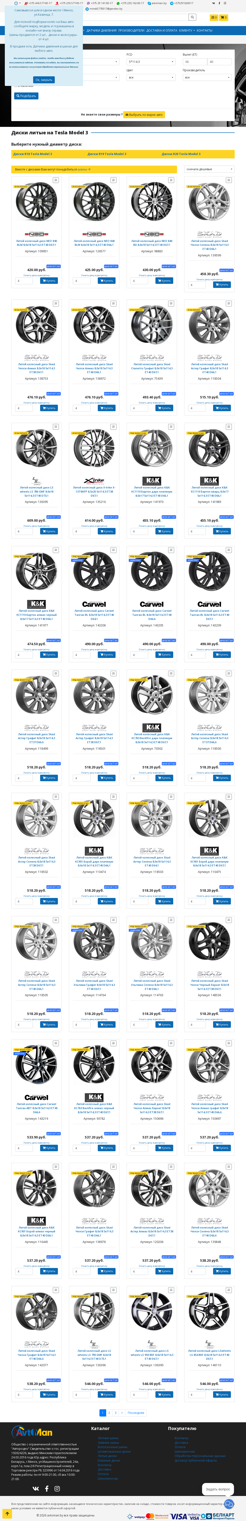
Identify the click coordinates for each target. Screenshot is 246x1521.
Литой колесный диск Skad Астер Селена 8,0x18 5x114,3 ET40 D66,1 (36, 981)
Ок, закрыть (44, 80)
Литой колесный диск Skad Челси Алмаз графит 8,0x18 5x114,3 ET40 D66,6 (209, 1104)
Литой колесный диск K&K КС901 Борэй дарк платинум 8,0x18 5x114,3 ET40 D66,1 (94, 858)
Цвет (130, 70)
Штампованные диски (113, 1446)
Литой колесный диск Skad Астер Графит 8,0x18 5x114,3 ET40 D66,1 (209, 366)
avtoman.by (156, 3)
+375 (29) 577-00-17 (70, 3)
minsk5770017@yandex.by (103, 9)
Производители (131, 30)
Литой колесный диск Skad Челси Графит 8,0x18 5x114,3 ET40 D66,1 (94, 1227)
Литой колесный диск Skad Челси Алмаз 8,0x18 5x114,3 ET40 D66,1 (94, 366)
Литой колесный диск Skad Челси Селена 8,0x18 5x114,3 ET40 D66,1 (209, 243)
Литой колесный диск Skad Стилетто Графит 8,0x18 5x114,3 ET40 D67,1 (151, 366)
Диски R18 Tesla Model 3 (32, 154)
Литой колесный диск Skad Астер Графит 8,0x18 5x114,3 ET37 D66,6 (36, 735)
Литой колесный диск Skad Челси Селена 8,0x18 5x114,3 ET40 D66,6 (209, 1227)
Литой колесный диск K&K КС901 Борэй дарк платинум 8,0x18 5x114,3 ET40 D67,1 (209, 858)
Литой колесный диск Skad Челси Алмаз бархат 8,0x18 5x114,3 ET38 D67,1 (152, 1104)
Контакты (204, 30)
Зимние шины (108, 1437)
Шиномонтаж (108, 1472)
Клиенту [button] (186, 30)
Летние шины (107, 1433)
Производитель (194, 70)
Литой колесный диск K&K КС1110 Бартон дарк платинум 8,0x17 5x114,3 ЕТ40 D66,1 (152, 489)
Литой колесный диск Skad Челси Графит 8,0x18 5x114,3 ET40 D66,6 (36, 1350)
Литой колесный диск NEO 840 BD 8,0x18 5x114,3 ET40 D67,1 (152, 242)
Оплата (103, 1468)
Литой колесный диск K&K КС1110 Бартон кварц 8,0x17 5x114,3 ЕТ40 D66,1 (209, 489)
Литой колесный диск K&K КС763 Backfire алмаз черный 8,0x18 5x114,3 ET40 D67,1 (94, 1104)
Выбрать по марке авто (144, 114)
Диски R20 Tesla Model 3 (181, 154)
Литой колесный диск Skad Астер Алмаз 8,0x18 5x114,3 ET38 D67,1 (152, 1227)
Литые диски (107, 1450)
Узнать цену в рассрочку (36, 274)
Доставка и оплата (161, 30)
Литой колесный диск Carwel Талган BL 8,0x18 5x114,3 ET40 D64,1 (94, 612)
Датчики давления (101, 30)
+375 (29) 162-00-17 (130, 3)
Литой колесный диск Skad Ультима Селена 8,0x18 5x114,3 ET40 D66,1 (152, 981)
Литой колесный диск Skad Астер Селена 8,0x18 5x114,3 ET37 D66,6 (209, 735)
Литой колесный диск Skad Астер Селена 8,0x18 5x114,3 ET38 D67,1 (36, 858)
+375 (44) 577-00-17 (39, 3)
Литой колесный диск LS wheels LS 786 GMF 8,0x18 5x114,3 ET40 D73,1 (36, 489)
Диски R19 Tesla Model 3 (106, 154)
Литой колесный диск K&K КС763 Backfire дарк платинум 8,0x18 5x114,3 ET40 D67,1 (152, 735)
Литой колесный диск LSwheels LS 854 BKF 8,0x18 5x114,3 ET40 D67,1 (209, 1350)
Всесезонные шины (112, 1442)
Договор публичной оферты (195, 1455)
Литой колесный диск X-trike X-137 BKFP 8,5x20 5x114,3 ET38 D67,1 (94, 489)
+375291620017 (180, 3)
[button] (229, 1504)
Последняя (135, 1408)
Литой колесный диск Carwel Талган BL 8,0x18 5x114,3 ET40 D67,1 (209, 612)
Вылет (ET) (190, 54)
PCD (129, 54)
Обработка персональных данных (199, 1450)
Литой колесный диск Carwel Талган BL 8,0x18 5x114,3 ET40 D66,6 (152, 612)
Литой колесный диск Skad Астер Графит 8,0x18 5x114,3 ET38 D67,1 (94, 735)
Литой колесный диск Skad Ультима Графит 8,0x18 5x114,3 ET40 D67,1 (94, 981)
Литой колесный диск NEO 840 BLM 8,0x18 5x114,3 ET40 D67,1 (36, 242)
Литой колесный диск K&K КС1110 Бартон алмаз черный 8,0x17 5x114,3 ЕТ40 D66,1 (36, 612)
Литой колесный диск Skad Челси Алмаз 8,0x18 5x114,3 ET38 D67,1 (36, 366)
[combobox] (94, 61)
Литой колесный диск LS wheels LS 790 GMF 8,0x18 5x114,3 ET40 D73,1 (94, 1350)
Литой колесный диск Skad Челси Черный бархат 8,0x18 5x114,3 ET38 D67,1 (209, 981)
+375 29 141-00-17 (100, 3)
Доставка (104, 1463)
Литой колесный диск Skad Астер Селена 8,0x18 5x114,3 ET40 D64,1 (152, 858)
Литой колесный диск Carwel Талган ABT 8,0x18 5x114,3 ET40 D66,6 (36, 1104)
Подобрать (26, 95)
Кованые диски (108, 1455)
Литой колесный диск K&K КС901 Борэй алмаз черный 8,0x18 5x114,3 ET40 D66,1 (36, 1227)
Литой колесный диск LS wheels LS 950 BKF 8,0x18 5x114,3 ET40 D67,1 (152, 1350)
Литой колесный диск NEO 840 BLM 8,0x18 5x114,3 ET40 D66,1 (94, 242)
